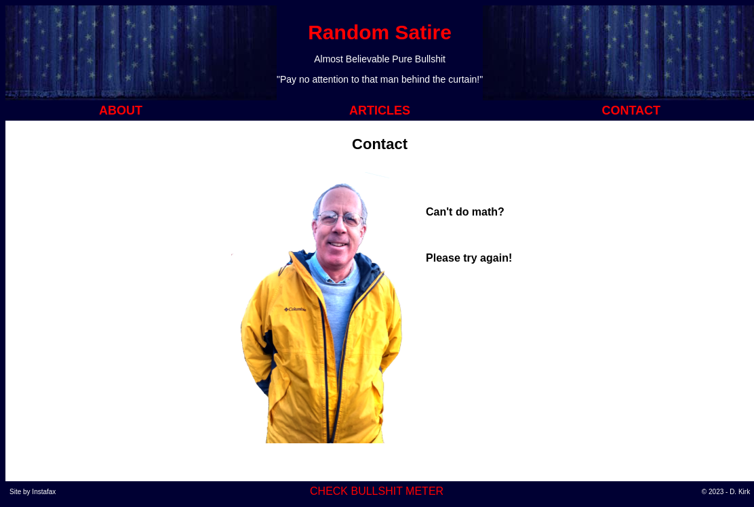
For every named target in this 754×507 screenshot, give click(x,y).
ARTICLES (379, 110)
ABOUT (120, 110)
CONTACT (630, 110)
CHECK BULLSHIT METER (376, 491)
